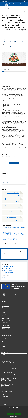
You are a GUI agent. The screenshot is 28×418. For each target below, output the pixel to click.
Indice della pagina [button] (6, 69)
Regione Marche (4, 1)
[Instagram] (5, 301)
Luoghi (3, 354)
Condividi (4, 35)
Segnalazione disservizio (6, 393)
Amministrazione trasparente (7, 401)
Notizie (3, 346)
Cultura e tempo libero (6, 322)
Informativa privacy (5, 402)
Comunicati (4, 348)
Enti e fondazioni (5, 311)
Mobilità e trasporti (5, 328)
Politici (3, 312)
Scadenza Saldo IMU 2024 (6, 232)
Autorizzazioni (4, 341)
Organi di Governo (5, 306)
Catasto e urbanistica (6, 327)
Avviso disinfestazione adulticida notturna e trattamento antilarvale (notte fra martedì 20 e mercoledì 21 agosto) (13, 237)
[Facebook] (2, 301)
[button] (14, 416)
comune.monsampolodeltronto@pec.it (9, 368)
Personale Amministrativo (6, 314)
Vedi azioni (4, 37)
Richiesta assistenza (5, 396)
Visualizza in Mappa (14, 163)
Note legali (4, 404)
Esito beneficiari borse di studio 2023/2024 (9, 239)
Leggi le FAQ (4, 394)
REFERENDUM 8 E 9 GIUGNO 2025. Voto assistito (10, 231)
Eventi (3, 356)
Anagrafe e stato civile (6, 320)
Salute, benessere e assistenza (7, 340)
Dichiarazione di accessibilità (7, 405)
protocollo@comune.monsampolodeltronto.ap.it (11, 371)
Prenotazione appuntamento (7, 391)
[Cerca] (25, 4)
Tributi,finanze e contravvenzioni (8, 336)
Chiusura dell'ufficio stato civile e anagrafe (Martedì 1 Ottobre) (12, 233)
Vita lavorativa (4, 324)
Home (2, 8)
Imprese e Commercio (6, 325)
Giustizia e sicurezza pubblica (7, 335)
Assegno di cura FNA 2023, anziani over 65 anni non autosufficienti (13, 234)
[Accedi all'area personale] (24, 1)
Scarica (18, 195)
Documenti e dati (5, 315)
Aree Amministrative (5, 307)
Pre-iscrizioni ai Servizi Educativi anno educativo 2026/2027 (12, 229)
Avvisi (9, 8)
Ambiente (4, 338)
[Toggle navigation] (2, 4)
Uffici (3, 309)
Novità (6, 8)
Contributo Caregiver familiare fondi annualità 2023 (11, 235)
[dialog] (14, 412)
